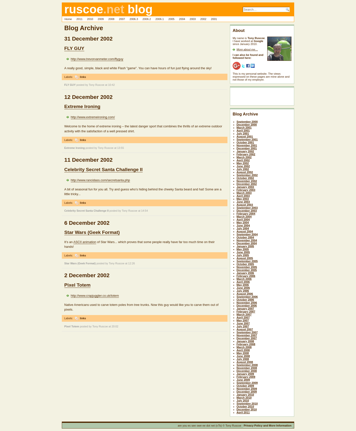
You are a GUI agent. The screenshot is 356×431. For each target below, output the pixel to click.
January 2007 (245, 308)
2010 (90, 19)
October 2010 (245, 406)
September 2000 (247, 121)
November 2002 (247, 181)
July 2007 (243, 326)
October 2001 (245, 142)
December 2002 (247, 183)
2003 (193, 19)
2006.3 (134, 19)
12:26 (131, 263)
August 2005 (245, 258)
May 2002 (243, 163)
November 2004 (247, 240)
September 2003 (247, 207)
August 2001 (245, 136)
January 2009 (245, 373)
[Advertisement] (261, 97)
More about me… (247, 49)
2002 (203, 19)
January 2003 (245, 186)
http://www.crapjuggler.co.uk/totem (95, 295)
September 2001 (247, 139)
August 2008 (245, 362)
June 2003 (243, 201)
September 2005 (247, 261)
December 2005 (247, 270)
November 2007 (247, 335)
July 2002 (243, 169)
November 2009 (247, 388)
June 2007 (243, 323)
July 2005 (243, 255)
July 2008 (243, 359)
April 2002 (243, 160)
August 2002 (245, 172)
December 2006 (247, 305)
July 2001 (243, 133)
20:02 (114, 326)
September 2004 (247, 234)
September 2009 (247, 382)
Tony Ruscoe (96, 84)
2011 (79, 19)
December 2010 (247, 409)
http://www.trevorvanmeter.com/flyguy (97, 59)
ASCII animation (84, 242)
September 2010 (247, 403)
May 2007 (243, 320)
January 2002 (245, 151)
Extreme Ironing (82, 106)
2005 (171, 19)
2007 (122, 19)
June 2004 (243, 225)
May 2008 (243, 353)
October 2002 (245, 178)
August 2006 (245, 293)
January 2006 (245, 273)
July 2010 (243, 400)
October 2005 (245, 264)
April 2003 (243, 195)
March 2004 (244, 216)
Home (68, 19)
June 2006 (243, 287)
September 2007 (247, 332)
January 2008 (245, 341)
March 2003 (244, 192)
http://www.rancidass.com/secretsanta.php (100, 180)
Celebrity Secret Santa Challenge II (103, 169)
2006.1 (160, 19)
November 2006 (247, 302)
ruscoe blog (108, 9)
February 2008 (246, 344)
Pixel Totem (77, 285)
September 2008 (247, 364)
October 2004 (245, 237)
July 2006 (243, 290)
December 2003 (247, 210)
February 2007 (246, 311)
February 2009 (246, 376)
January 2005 (245, 246)
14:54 (144, 210)
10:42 (111, 84)
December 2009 (247, 391)
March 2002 (244, 157)
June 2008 (243, 356)
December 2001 (247, 148)
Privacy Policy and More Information (267, 425)
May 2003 (243, 198)
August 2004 (245, 231)
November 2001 (247, 145)
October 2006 (245, 299)
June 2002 (243, 166)
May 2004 (243, 222)
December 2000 (247, 124)
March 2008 (244, 347)
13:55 (120, 147)
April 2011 (243, 412)
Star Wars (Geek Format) (92, 232)
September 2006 (247, 296)
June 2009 (243, 379)
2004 (182, 19)
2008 (111, 19)
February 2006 (246, 275)
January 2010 (245, 394)
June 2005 (243, 252)
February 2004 (246, 213)
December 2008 (247, 370)
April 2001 (243, 130)
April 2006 (243, 281)
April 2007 (243, 317)
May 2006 (243, 284)
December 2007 (247, 338)
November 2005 (247, 267)
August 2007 (245, 329)
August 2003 (245, 204)
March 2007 (244, 314)
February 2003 (246, 189)
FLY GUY (74, 48)
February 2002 (246, 154)
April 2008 (243, 350)
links (83, 76)
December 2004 (247, 243)
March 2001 (244, 127)
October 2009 (245, 385)
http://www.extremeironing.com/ (93, 117)
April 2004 (243, 219)
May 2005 (243, 249)
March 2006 (244, 278)
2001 (214, 19)
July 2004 (243, 228)
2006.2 (146, 19)
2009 (101, 19)
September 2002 (247, 175)
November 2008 (247, 367)
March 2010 (244, 397)
